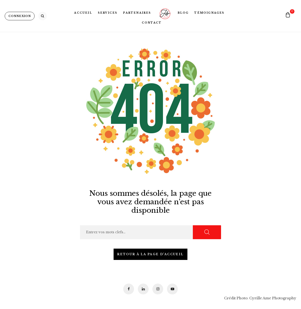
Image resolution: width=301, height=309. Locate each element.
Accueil (83, 12)
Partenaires (137, 12)
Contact (152, 22)
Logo (164, 12)
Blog (183, 12)
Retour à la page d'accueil (150, 254)
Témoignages (209, 12)
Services (108, 12)
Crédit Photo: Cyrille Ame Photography (260, 298)
